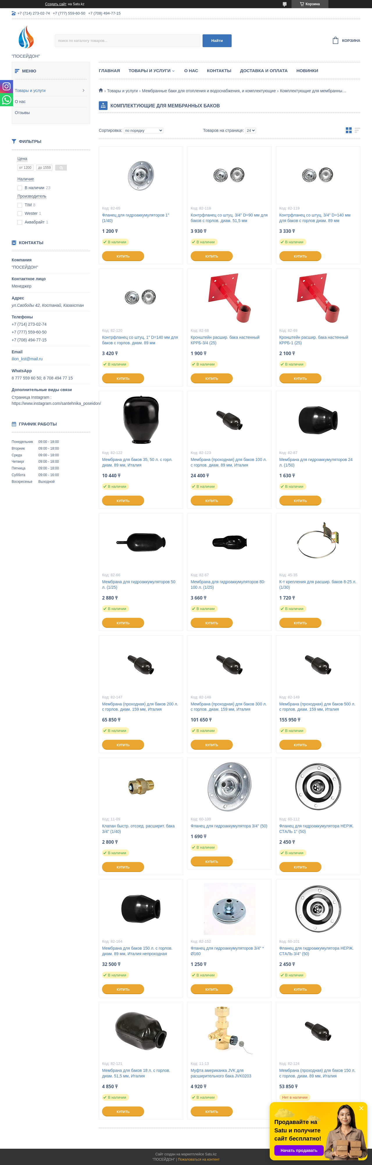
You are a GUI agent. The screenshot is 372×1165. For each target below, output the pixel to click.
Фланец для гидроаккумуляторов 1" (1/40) (135, 218)
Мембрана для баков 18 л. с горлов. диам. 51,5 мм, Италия (136, 1073)
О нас (20, 101)
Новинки (307, 70)
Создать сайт (56, 4)
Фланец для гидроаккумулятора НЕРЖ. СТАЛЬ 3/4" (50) (316, 951)
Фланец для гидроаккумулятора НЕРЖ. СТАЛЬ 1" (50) (316, 829)
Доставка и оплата (264, 70)
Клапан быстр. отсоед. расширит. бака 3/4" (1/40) (138, 829)
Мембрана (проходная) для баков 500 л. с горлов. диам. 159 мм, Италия (317, 707)
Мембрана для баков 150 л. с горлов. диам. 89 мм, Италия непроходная (137, 951)
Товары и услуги (30, 90)
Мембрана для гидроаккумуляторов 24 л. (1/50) (316, 462)
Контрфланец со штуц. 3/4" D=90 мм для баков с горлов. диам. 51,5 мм (229, 218)
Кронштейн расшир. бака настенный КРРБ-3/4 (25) (225, 340)
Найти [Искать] (217, 40)
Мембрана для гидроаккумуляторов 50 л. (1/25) (138, 584)
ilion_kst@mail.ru (27, 359)
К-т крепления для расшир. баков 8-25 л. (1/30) (317, 584)
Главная (109, 70)
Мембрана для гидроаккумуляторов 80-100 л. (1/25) (228, 584)
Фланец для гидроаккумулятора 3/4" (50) (229, 826)
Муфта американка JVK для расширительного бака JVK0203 (221, 1073)
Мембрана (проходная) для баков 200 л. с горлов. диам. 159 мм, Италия (140, 707)
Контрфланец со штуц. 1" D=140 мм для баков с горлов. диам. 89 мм (140, 340)
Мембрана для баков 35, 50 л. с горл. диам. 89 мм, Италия (137, 462)
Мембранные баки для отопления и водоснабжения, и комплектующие (209, 90)
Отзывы (22, 112)
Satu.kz (211, 1154)
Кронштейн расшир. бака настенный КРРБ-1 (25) (313, 340)
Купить (123, 256)
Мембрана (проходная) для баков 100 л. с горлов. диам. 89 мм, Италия (229, 462)
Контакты (219, 70)
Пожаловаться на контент (198, 1159)
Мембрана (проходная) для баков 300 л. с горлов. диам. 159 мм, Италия (229, 707)
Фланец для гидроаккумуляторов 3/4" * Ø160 (227, 951)
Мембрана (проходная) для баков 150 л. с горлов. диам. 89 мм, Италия (317, 1073)
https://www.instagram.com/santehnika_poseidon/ (56, 403)
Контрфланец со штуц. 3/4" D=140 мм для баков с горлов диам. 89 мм (314, 218)
